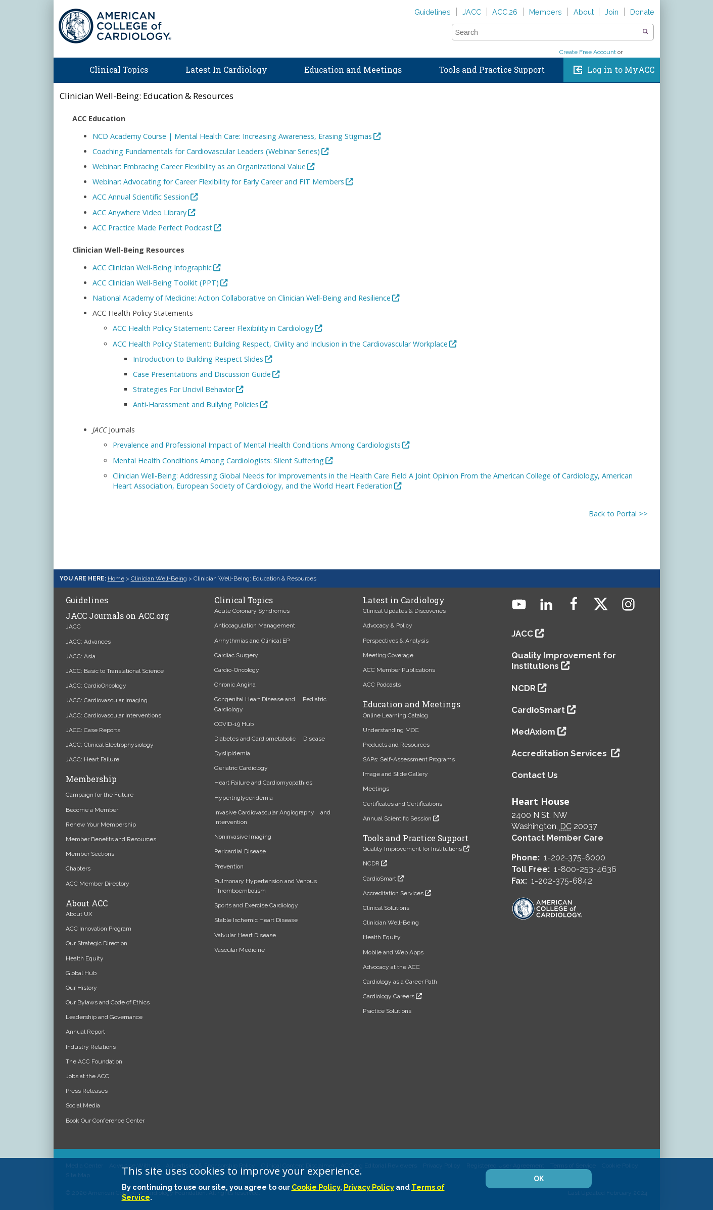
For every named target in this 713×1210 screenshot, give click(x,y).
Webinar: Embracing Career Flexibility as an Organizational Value (199, 166)
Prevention (229, 866)
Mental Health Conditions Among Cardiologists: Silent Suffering (218, 460)
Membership (91, 779)
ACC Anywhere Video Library (139, 212)
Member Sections (90, 853)
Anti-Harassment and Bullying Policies (196, 404)
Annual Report (85, 1031)
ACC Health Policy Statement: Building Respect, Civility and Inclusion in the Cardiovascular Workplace (280, 344)
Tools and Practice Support (492, 70)
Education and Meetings (353, 70)
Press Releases (87, 1090)
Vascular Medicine (239, 949)
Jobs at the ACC (87, 1076)
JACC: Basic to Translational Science (115, 670)
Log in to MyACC (620, 70)
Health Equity (85, 958)
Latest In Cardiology (226, 70)
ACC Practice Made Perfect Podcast (152, 227)
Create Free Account (587, 52)
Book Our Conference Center (105, 1120)
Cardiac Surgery (236, 655)
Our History (81, 987)
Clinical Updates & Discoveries (404, 610)
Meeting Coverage (388, 655)
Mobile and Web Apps (393, 952)
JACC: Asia (81, 656)
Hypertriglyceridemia (243, 797)
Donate (642, 12)
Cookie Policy (316, 1187)
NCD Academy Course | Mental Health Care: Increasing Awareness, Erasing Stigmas (232, 136)
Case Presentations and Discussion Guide (202, 374)
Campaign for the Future (99, 794)
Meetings (376, 788)
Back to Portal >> (618, 513)
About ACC (87, 903)
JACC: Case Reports (93, 730)
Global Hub (81, 973)
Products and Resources (396, 744)
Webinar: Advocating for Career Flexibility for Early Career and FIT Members (218, 181)
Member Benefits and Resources (111, 839)
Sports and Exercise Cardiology (256, 905)
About (584, 12)
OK (539, 1179)
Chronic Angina (235, 684)
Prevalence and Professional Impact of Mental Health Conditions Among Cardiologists (257, 445)
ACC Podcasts (382, 684)
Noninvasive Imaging (242, 836)
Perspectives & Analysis (396, 640)
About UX (79, 913)
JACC (471, 12)
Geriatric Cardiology (241, 767)
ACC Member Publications (399, 669)
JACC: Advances (88, 641)
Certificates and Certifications (402, 803)
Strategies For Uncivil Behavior (183, 389)
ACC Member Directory (97, 883)
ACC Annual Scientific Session (140, 197)
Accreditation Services (393, 893)
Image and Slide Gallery (395, 774)
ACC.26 (504, 12)
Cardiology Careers (388, 996)
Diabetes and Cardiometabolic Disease (269, 738)
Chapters (78, 868)
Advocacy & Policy (387, 625)
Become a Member (92, 809)
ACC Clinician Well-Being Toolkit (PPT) (155, 282)
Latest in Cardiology (404, 600)
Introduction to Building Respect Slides (198, 359)
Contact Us (534, 775)
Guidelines (432, 12)
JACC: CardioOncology (96, 685)
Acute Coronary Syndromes (252, 610)
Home (63, 68)
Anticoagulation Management (254, 625)
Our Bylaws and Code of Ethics (108, 1002)
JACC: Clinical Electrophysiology (110, 744)
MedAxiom (533, 732)
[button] (645, 31)
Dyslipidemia (232, 753)
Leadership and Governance (104, 1017)
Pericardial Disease (240, 851)
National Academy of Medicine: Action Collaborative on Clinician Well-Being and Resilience (241, 298)
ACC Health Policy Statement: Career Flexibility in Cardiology (213, 328)
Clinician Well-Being (159, 578)
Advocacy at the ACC (391, 967)
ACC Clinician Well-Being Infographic (152, 267)
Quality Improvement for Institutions (412, 848)
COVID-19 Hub (234, 724)
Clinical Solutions (386, 907)
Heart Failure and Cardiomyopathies (263, 782)
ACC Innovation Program (98, 928)
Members (545, 12)
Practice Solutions (387, 1010)
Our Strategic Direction (96, 943)
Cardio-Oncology (236, 669)
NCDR (371, 863)
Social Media (83, 1105)
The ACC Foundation (94, 1061)
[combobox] (546, 32)
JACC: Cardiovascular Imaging (107, 700)
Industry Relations (91, 1046)
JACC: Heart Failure (92, 759)
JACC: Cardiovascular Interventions (113, 715)
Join (612, 12)
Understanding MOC (391, 730)
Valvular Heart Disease (245, 935)
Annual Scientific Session (397, 818)
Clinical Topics (118, 70)
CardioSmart (379, 878)
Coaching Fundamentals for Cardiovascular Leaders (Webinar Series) (206, 151)
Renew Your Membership (101, 824)
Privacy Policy (369, 1187)
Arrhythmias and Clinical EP (252, 640)
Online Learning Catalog (395, 715)
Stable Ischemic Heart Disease (256, 920)
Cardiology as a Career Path (400, 981)
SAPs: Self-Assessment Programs (409, 759)
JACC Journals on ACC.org (117, 616)
